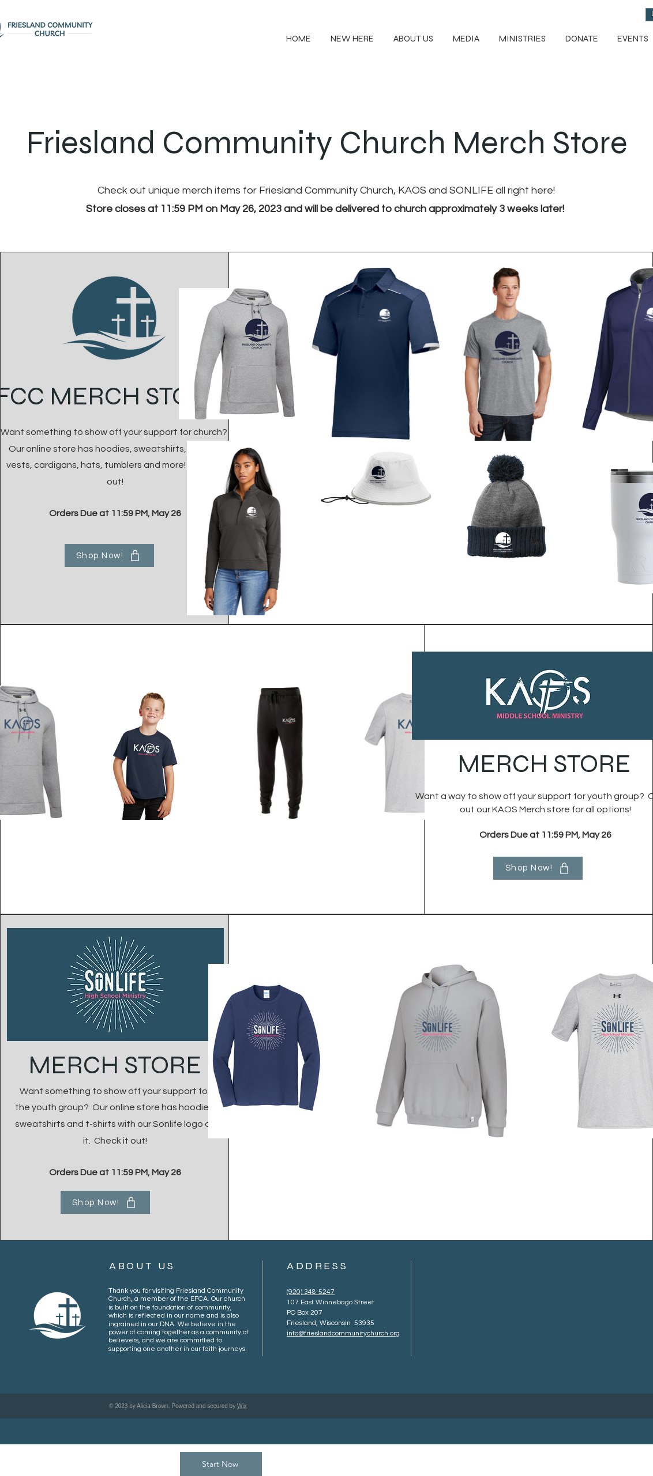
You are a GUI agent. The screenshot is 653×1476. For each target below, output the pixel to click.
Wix (242, 1406)
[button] (412, 39)
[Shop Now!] (109, 555)
